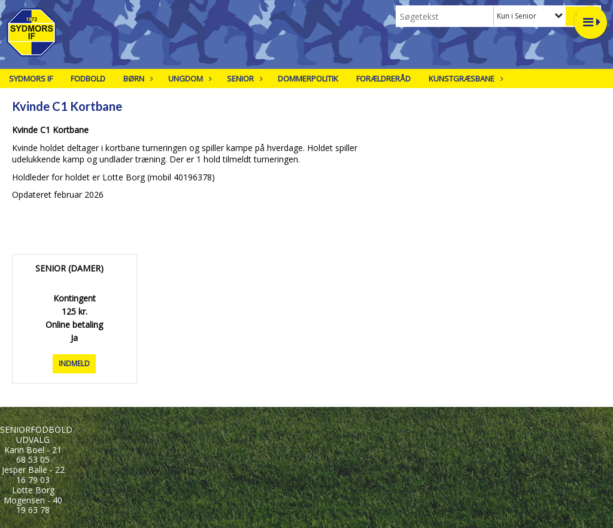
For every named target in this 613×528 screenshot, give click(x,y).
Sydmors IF (31, 78)
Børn (136, 78)
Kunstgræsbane (464, 78)
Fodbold (88, 78)
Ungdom (188, 78)
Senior (243, 78)
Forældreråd (383, 78)
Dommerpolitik (308, 78)
